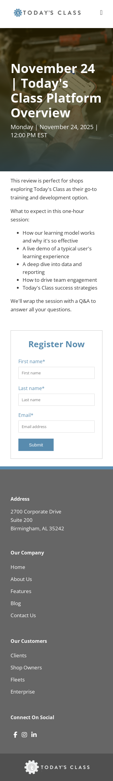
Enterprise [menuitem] (23, 691)
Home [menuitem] (18, 567)
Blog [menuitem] (16, 603)
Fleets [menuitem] (18, 679)
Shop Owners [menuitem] (26, 667)
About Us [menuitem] (21, 579)
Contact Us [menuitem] (23, 615)
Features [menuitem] (21, 591)
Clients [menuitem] (19, 655)
